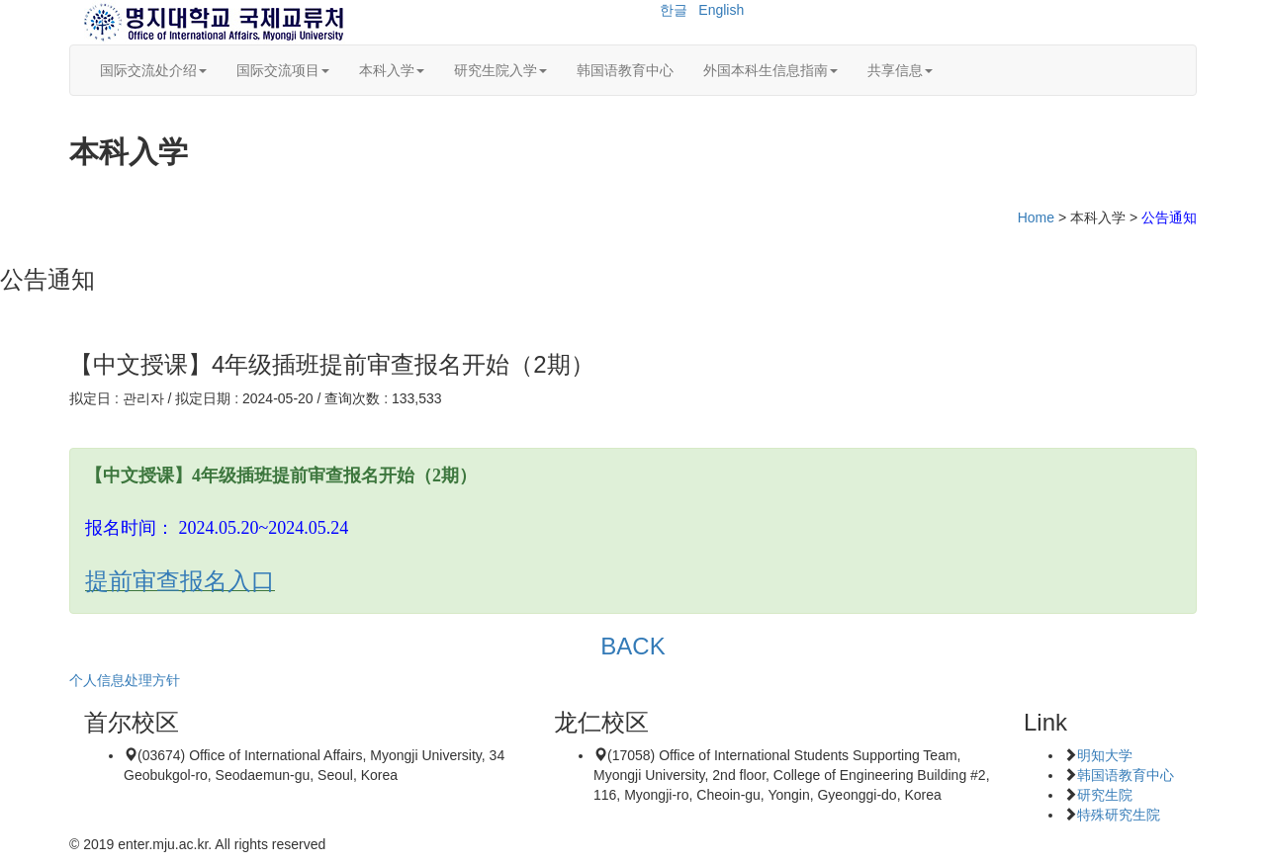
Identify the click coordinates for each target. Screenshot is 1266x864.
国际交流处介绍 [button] (153, 70)
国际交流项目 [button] (282, 70)
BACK (633, 646)
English (721, 10)
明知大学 (1104, 755)
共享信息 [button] (900, 70)
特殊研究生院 (1118, 814)
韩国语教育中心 (625, 70)
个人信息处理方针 (124, 680)
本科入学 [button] (391, 70)
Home (1036, 217)
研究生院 (1104, 795)
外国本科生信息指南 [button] (770, 70)
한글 (673, 10)
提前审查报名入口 (180, 581)
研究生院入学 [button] (500, 70)
